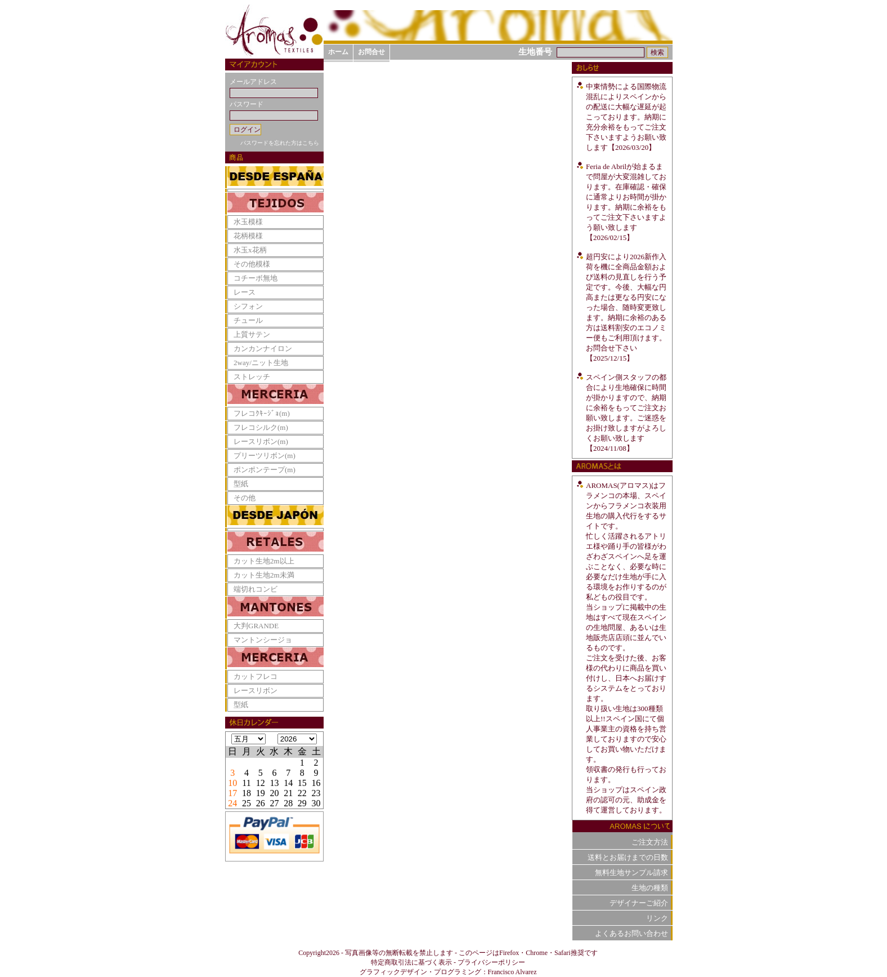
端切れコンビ (255, 589)
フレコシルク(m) (261, 427)
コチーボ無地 (255, 278)
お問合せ (371, 52)
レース (245, 292)
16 (316, 783)
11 (246, 783)
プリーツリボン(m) (264, 455)
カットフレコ (255, 676)
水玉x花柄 (250, 250)
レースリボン (255, 690)
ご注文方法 (649, 842)
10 (232, 783)
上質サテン (252, 334)
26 (260, 803)
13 (274, 783)
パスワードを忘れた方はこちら (279, 143)
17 (232, 793)
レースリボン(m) (261, 441)
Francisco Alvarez (512, 972)
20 (274, 793)
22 (302, 793)
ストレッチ (252, 376)
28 (288, 803)
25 (246, 803)
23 (316, 793)
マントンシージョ (263, 640)
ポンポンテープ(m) (264, 469)
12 (260, 783)
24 (232, 803)
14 (288, 783)
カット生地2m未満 (264, 575)
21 (288, 793)
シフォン (248, 306)
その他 (245, 498)
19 (260, 793)
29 (302, 803)
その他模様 (252, 264)
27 (274, 803)
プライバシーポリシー (491, 962)
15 (302, 783)
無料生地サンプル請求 (631, 872)
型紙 (241, 483)
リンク (657, 918)
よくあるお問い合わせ (631, 933)
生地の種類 (649, 887)
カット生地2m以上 (264, 561)
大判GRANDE (256, 625)
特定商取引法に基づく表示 (411, 962)
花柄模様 (248, 236)
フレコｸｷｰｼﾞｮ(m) (262, 413)
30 (316, 803)
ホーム (338, 52)
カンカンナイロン (263, 348)
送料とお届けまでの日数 (628, 857)
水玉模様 (248, 221)
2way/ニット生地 (261, 362)
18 (246, 793)
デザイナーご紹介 (639, 903)
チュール (248, 320)
